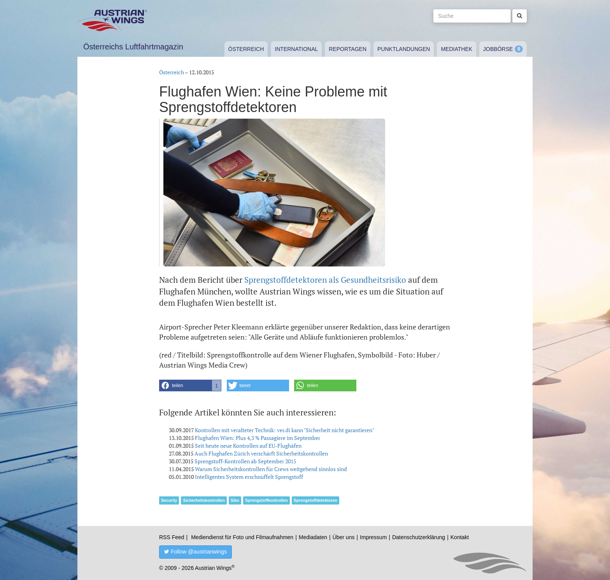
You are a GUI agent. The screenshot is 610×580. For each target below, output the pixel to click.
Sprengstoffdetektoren (316, 500)
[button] (190, 385)
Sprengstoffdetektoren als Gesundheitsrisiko (325, 279)
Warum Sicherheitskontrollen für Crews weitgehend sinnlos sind (271, 469)
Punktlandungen (403, 49)
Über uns (344, 537)
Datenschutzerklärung (418, 537)
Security (169, 500)
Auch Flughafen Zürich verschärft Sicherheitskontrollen (261, 453)
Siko (235, 500)
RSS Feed (171, 537)
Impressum (373, 537)
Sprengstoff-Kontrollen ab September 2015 (245, 461)
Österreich (246, 49)
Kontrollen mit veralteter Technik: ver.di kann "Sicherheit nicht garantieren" (284, 430)
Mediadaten (313, 537)
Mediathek (456, 49)
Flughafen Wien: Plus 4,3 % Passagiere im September (257, 438)
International (296, 49)
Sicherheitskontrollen (203, 500)
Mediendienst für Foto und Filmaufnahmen (242, 537)
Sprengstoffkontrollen (266, 500)
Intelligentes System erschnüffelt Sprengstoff (249, 476)
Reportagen (347, 49)
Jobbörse (498, 49)
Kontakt (459, 537)
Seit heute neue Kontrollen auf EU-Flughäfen (248, 445)
